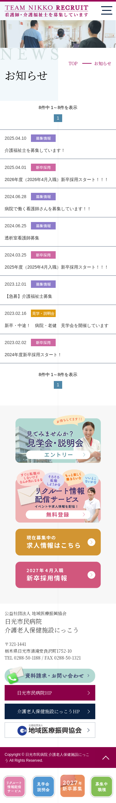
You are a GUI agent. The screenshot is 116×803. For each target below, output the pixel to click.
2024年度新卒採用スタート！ (33, 354)
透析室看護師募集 (22, 237)
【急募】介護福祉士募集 (28, 296)
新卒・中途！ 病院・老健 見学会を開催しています (57, 325)
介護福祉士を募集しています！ (35, 150)
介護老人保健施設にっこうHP (48, 711)
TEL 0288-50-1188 (23, 658)
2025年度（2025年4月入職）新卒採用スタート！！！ (57, 267)
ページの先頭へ (105, 757)
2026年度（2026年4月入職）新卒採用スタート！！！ (57, 179)
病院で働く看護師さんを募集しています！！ (48, 208)
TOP (73, 63)
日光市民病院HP (34, 692)
